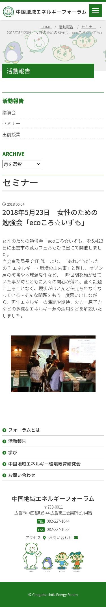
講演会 (9, 112)
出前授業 (11, 134)
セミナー (11, 123)
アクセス (35, 537)
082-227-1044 (58, 521)
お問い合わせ (63, 537)
